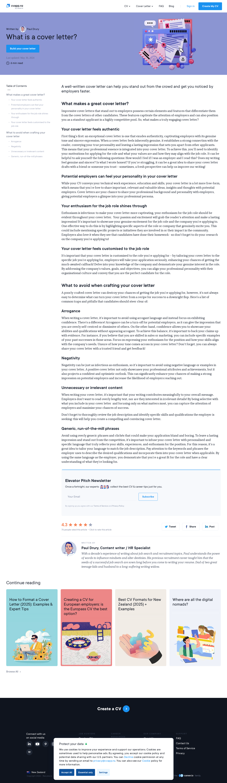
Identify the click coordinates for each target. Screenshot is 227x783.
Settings (103, 772)
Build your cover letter (23, 48)
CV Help (68, 594)
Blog (171, 6)
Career (177, 594)
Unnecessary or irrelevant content (27, 151)
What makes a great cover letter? (25, 94)
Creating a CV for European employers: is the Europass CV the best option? (85, 606)
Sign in (191, 6)
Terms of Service (101, 506)
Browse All (13, 671)
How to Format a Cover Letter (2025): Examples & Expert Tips (31, 604)
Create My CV (210, 6)
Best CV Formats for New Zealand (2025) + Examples (139, 604)
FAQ (161, 6)
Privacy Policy (118, 506)
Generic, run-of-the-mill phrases (26, 156)
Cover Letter (145, 6)
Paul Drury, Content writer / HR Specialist (115, 548)
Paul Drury (29, 29)
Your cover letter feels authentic (27, 100)
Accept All (66, 772)
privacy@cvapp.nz (104, 760)
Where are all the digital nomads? (193, 602)
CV (127, 6)
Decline (128, 757)
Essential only (85, 772)
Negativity (16, 146)
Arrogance (16, 141)
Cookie (146, 760)
